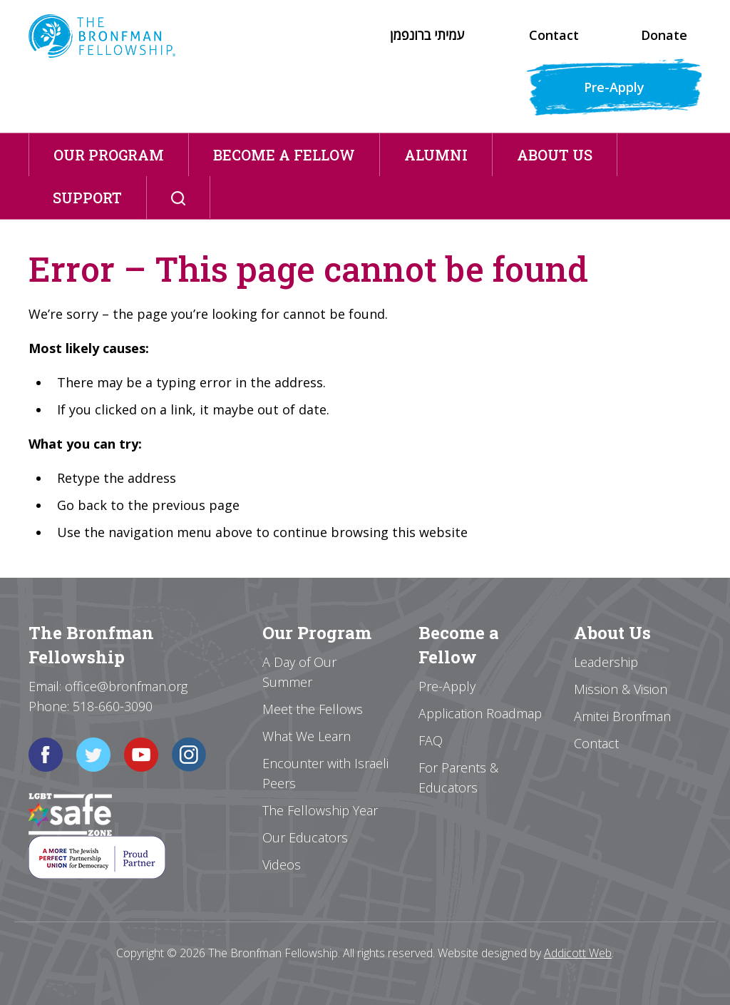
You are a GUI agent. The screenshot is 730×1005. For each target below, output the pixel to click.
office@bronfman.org (126, 686)
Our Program (108, 155)
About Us (554, 155)
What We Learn (306, 736)
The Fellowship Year (320, 810)
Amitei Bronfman (622, 716)
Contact (554, 35)
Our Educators (305, 837)
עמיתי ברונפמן (427, 35)
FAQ (430, 740)
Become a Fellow (284, 155)
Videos (281, 864)
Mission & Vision (620, 689)
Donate (664, 35)
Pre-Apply (614, 87)
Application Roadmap (480, 713)
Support (87, 197)
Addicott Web (578, 953)
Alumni (436, 155)
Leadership (606, 661)
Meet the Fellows (312, 709)
